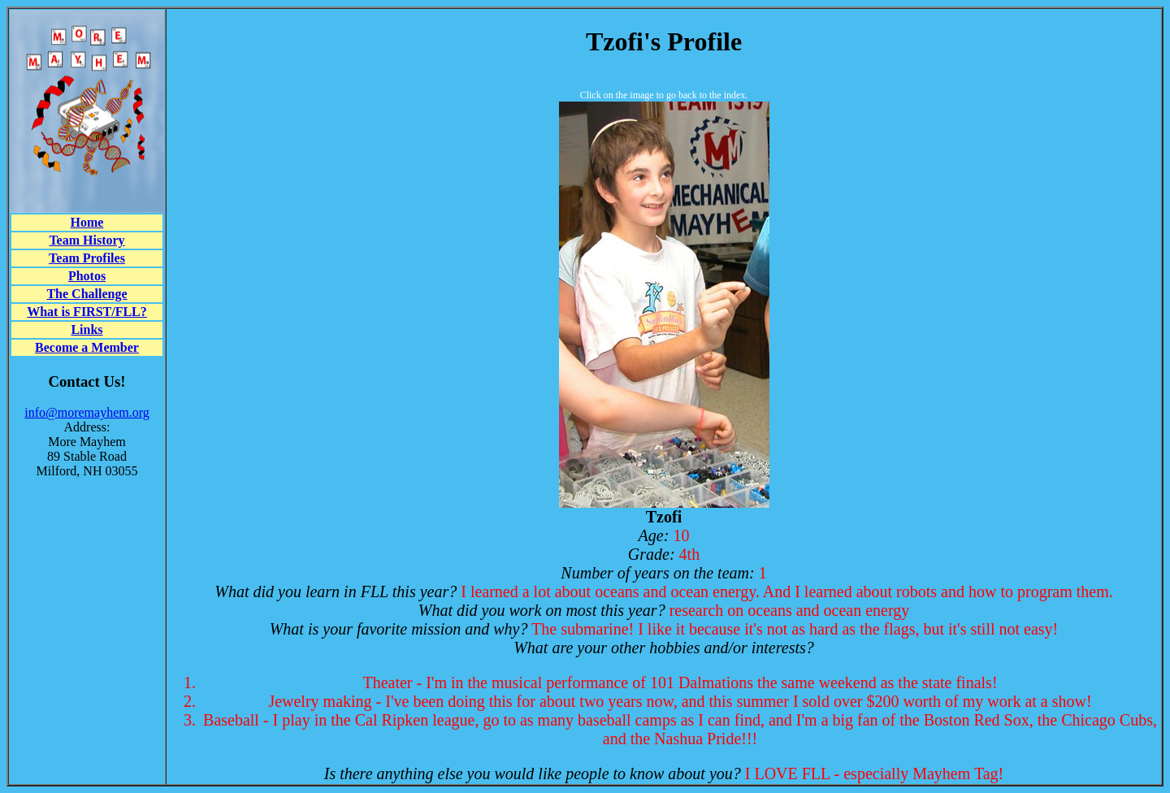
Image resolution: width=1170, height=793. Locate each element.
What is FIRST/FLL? (87, 311)
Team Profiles (87, 258)
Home (87, 222)
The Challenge (86, 294)
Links (86, 329)
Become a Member (87, 347)
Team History (86, 240)
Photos (87, 276)
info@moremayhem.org (87, 412)
